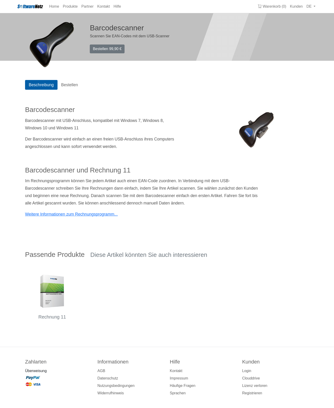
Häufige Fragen (182, 386)
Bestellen (107, 49)
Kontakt (103, 6)
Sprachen (178, 393)
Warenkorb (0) (272, 6)
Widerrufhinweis (110, 393)
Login (246, 371)
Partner (87, 6)
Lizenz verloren (254, 386)
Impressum (179, 378)
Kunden (296, 6)
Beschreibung (41, 85)
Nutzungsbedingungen (116, 386)
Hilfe (117, 6)
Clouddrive (251, 378)
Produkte (70, 6)
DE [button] (309, 6)
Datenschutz (107, 378)
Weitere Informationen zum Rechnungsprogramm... (71, 214)
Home (54, 6)
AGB (101, 371)
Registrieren (252, 393)
